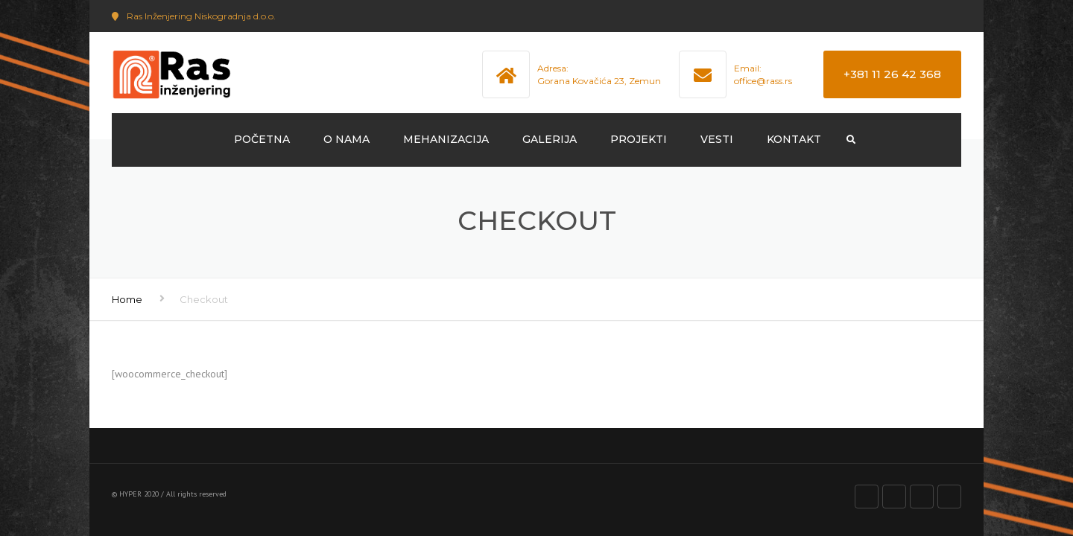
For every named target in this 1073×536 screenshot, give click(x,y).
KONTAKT (794, 139)
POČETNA (262, 139)
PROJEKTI (638, 139)
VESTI (716, 139)
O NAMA (346, 139)
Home (127, 299)
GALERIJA (549, 139)
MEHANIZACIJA (446, 139)
